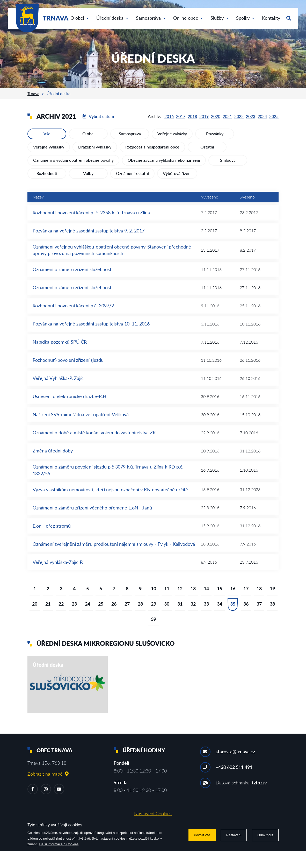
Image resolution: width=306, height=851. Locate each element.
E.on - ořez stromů (52, 526)
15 (219, 588)
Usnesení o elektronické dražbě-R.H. (70, 396)
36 (246, 604)
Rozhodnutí (47, 173)
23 (74, 604)
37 (259, 604)
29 (153, 604)
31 (180, 604)
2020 (215, 116)
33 (206, 604)
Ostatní (207, 146)
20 (34, 604)
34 (219, 604)
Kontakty (271, 18)
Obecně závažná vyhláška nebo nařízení (164, 160)
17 (246, 588)
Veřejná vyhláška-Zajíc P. (58, 562)
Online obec (188, 18)
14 (206, 588)
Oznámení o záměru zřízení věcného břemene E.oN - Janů (92, 507)
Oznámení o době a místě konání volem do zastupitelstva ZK (94, 432)
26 (113, 604)
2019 (204, 116)
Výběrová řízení (177, 173)
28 (140, 604)
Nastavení (234, 835)
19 (272, 588)
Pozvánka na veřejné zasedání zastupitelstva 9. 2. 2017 (88, 230)
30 (166, 604)
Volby (88, 173)
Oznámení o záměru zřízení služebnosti (73, 269)
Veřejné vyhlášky (48, 146)
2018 (192, 116)
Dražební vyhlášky (94, 146)
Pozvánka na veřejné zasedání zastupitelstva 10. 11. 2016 (91, 324)
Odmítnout (265, 835)
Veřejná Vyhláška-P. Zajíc (58, 378)
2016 (169, 116)
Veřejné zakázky (172, 133)
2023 (250, 116)
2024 (262, 116)
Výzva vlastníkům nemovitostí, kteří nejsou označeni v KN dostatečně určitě (110, 489)
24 (87, 604)
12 (180, 588)
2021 (227, 116)
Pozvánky (214, 133)
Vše (46, 133)
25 (100, 604)
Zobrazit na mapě (48, 774)
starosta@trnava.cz (235, 751)
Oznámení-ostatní (132, 173)
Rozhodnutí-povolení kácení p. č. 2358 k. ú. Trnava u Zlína (91, 212)
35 (232, 604)
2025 (274, 116)
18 (259, 588)
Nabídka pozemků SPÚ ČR (60, 342)
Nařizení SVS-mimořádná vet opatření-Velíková (81, 414)
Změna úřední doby (53, 450)
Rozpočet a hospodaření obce (152, 146)
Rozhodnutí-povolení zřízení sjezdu (68, 360)
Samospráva (150, 18)
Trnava (33, 93)
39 (153, 619)
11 (166, 588)
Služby (219, 18)
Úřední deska (112, 18)
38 (272, 604)
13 (193, 588)
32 (193, 604)
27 (127, 604)
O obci (79, 18)
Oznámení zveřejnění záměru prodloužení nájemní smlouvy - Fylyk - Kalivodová (114, 544)
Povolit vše (202, 835)
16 (232, 588)
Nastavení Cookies (153, 813)
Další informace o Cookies (59, 844)
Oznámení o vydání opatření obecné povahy (73, 160)
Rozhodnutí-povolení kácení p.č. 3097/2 (73, 305)
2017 (180, 116)
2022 (239, 116)
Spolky (245, 18)
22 (61, 604)
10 (153, 588)
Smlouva (228, 160)
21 (47, 604)
